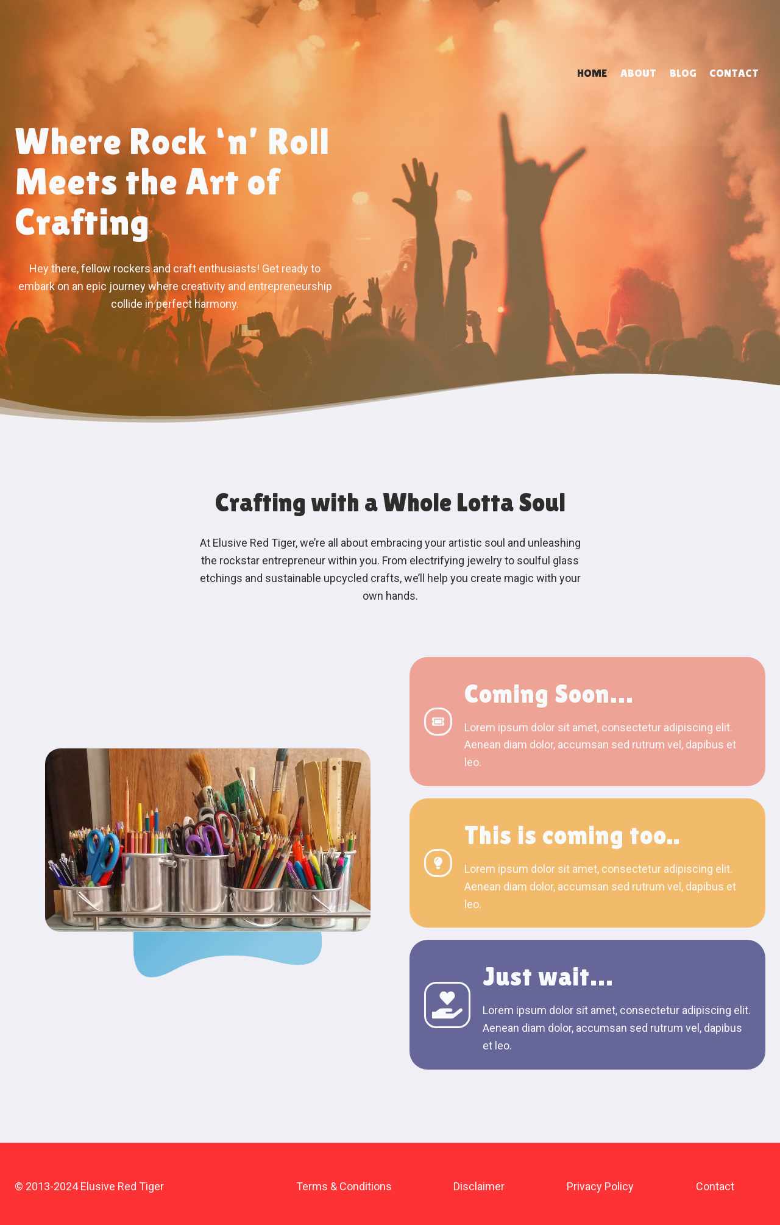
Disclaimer (479, 1186)
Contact (734, 72)
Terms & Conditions (344, 1186)
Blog (683, 72)
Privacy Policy (600, 1186)
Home (592, 72)
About (638, 72)
